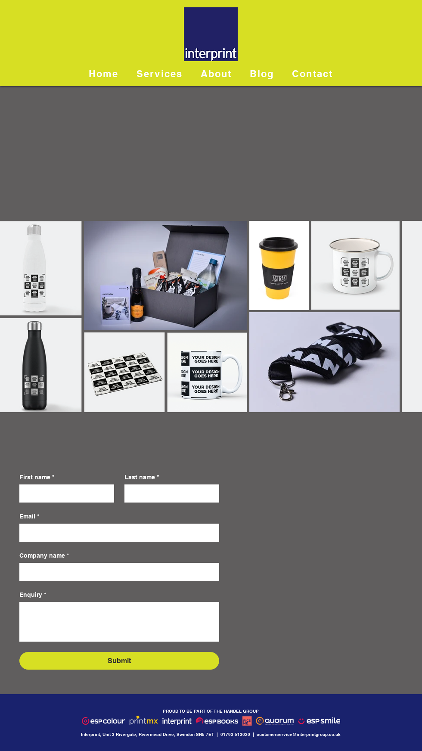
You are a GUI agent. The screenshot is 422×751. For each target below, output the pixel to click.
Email (29, 516)
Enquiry (32, 595)
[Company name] (117, 571)
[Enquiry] (119, 622)
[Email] (117, 532)
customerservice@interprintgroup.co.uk (299, 734)
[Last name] (169, 493)
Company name (44, 555)
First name (36, 477)
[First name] (64, 493)
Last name (141, 477)
